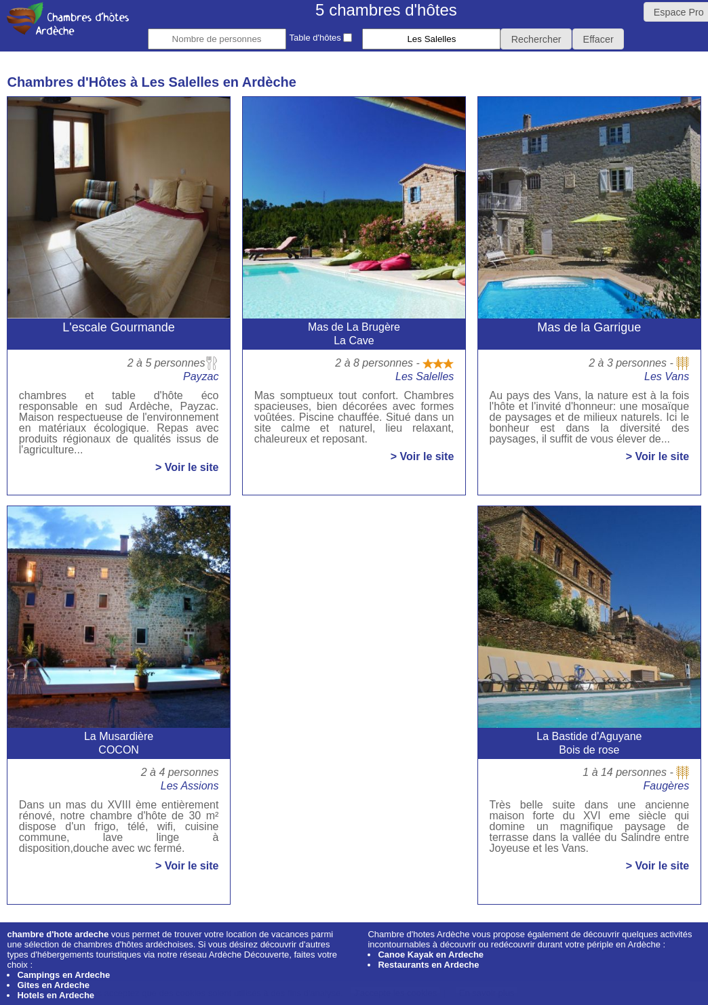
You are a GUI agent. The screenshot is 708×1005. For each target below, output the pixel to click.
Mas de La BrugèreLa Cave (354, 333)
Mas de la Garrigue (589, 327)
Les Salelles (424, 376)
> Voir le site (187, 467)
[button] (536, 38)
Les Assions (190, 786)
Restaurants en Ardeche (428, 965)
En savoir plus (487, 993)
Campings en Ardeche (63, 975)
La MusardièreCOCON (118, 743)
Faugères (667, 786)
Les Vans (666, 376)
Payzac (200, 376)
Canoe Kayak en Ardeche (431, 954)
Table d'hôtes (321, 38)
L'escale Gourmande (118, 327)
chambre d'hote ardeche (58, 934)
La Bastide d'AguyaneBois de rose (589, 743)
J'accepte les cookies (395, 993)
